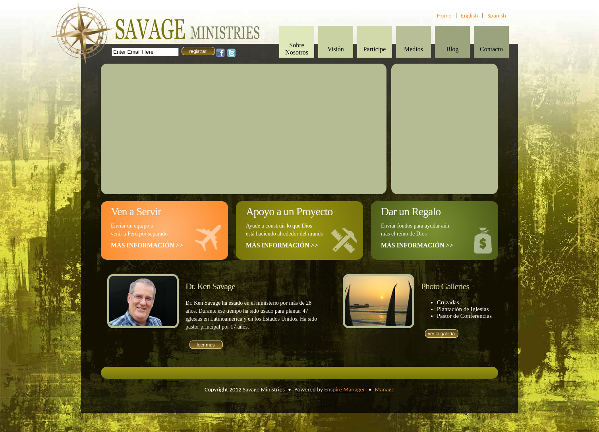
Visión (335, 49)
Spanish (496, 15)
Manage (384, 389)
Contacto (491, 49)
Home (444, 15)
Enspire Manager (344, 389)
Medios (413, 49)
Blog (452, 49)
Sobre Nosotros (296, 49)
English (469, 15)
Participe (374, 49)
